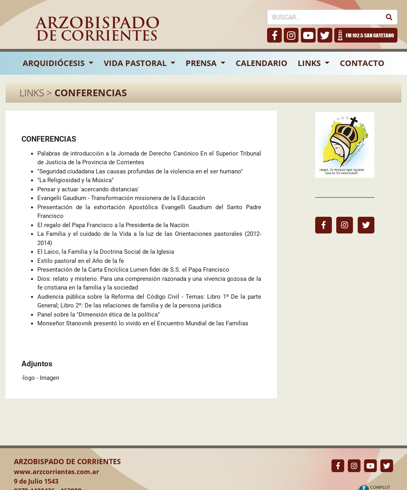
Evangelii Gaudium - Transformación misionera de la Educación (121, 198)
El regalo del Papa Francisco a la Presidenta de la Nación (113, 225)
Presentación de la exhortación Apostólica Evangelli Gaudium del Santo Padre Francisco (149, 212)
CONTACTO (362, 63)
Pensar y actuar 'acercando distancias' (88, 189)
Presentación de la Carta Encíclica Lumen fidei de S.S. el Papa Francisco (133, 269)
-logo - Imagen (40, 377)
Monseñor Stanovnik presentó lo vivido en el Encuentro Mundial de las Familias (142, 323)
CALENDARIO (261, 63)
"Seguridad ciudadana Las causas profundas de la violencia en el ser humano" (140, 171)
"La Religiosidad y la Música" (75, 180)
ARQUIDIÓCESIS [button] (55, 63)
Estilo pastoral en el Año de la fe (80, 260)
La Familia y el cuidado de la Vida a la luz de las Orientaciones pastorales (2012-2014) (149, 238)
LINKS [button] (310, 63)
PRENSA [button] (202, 63)
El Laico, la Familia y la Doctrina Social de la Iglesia (105, 251)
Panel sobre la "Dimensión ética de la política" (98, 314)
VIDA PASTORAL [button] (136, 63)
